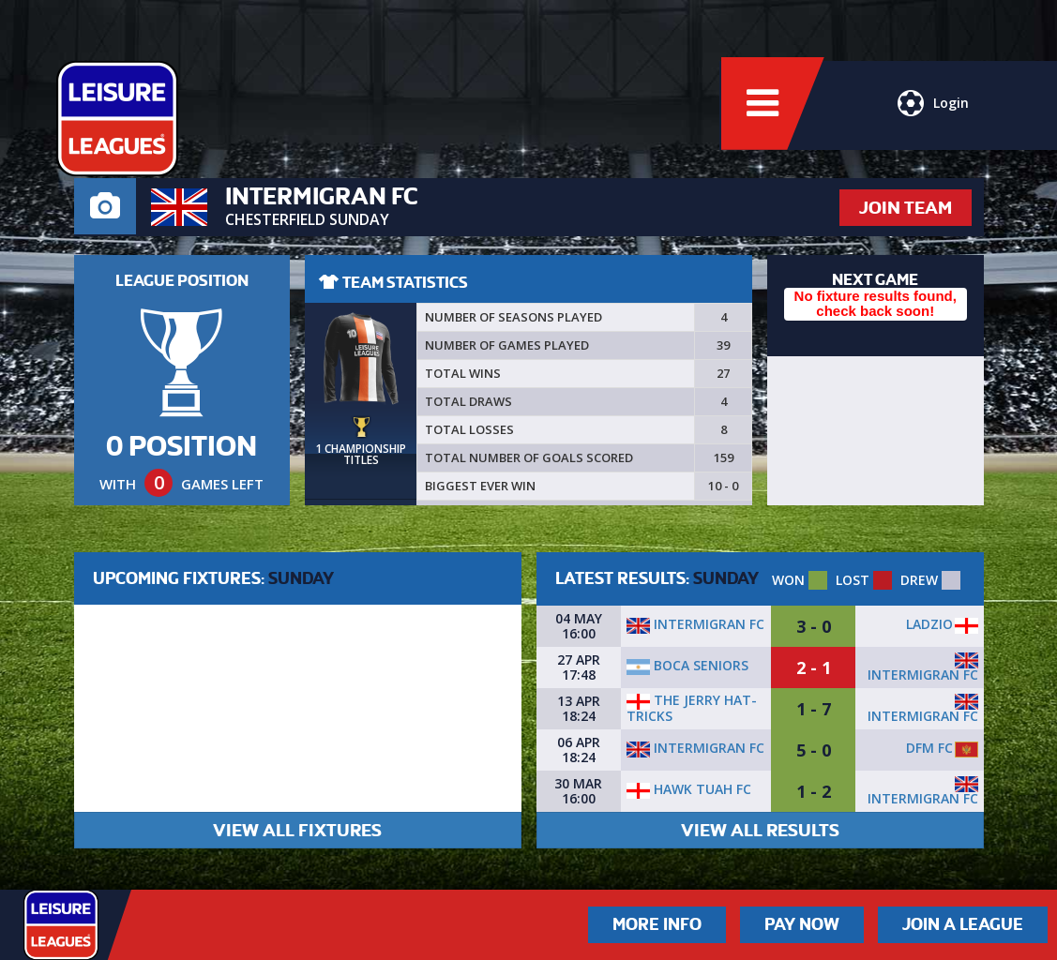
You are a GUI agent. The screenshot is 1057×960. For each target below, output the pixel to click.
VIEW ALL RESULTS (760, 830)
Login (933, 108)
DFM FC (929, 748)
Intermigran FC (695, 624)
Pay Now (801, 924)
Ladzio (929, 624)
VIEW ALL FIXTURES (297, 830)
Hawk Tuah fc (689, 789)
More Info (657, 924)
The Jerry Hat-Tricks (692, 708)
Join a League (962, 924)
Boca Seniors (687, 665)
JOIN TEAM (905, 208)
